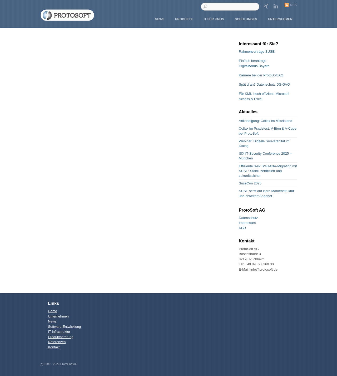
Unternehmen (280, 19)
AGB (242, 228)
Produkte (184, 19)
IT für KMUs (214, 19)
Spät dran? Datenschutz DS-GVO (264, 84)
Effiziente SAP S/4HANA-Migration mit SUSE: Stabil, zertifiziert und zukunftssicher (268, 171)
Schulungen (246, 19)
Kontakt (54, 347)
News (159, 19)
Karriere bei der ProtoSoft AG (261, 75)
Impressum (247, 223)
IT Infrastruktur (59, 332)
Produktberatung (60, 337)
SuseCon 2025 (250, 183)
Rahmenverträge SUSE (257, 51)
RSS (293, 5)
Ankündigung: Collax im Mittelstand (265, 121)
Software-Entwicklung (64, 327)
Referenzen (57, 342)
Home (52, 311)
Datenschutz (248, 218)
